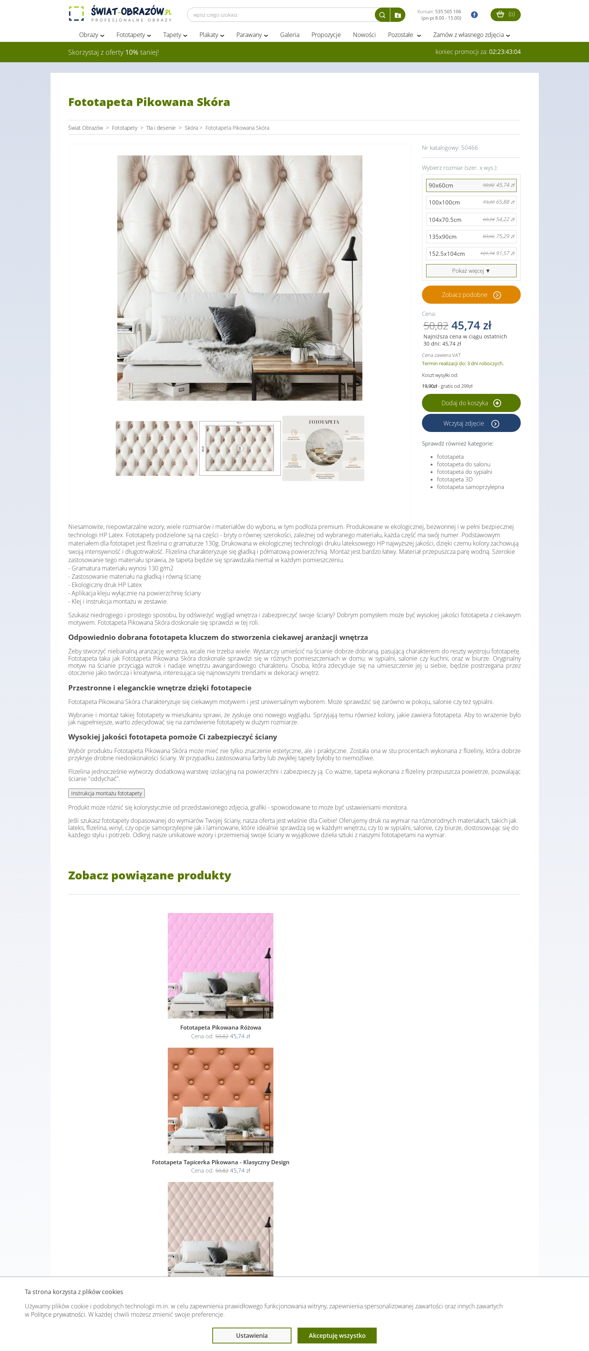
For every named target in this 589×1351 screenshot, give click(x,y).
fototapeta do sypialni (464, 474)
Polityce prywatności (58, 1314)
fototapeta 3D (455, 481)
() (506, 13)
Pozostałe (401, 37)
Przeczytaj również (253, 1261)
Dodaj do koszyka (471, 405)
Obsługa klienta (94, 1261)
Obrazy (88, 37)
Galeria (289, 37)
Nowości (364, 37)
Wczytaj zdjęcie (464, 425)
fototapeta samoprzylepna (470, 489)
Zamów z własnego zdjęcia (468, 37)
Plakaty (208, 37)
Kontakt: (439, 14)
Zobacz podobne (465, 297)
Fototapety (131, 37)
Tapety (172, 37)
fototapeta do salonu (464, 466)
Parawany (249, 37)
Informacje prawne (171, 1261)
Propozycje (326, 37)
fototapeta (450, 459)
